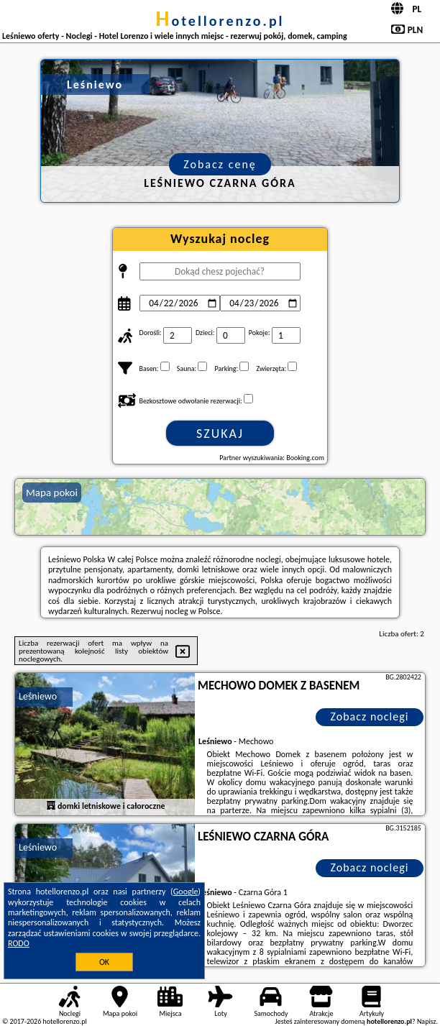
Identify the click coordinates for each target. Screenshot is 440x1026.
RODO (18, 943)
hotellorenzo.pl (219, 20)
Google (185, 892)
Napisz (426, 1021)
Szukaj (220, 433)
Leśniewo (38, 696)
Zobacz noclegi (369, 716)
